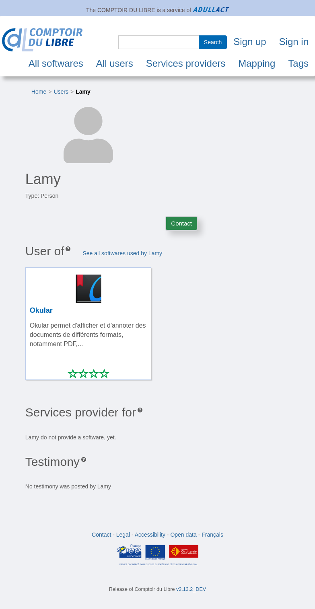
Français (212, 534)
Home (38, 91)
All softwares (56, 63)
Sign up (249, 41)
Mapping (256, 63)
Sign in (294, 41)
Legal (123, 534)
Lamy (83, 91)
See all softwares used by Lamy (122, 253)
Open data (183, 534)
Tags (298, 63)
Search (213, 42)
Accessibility (150, 534)
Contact (181, 223)
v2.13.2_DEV (191, 589)
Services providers (185, 63)
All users (114, 63)
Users (61, 91)
